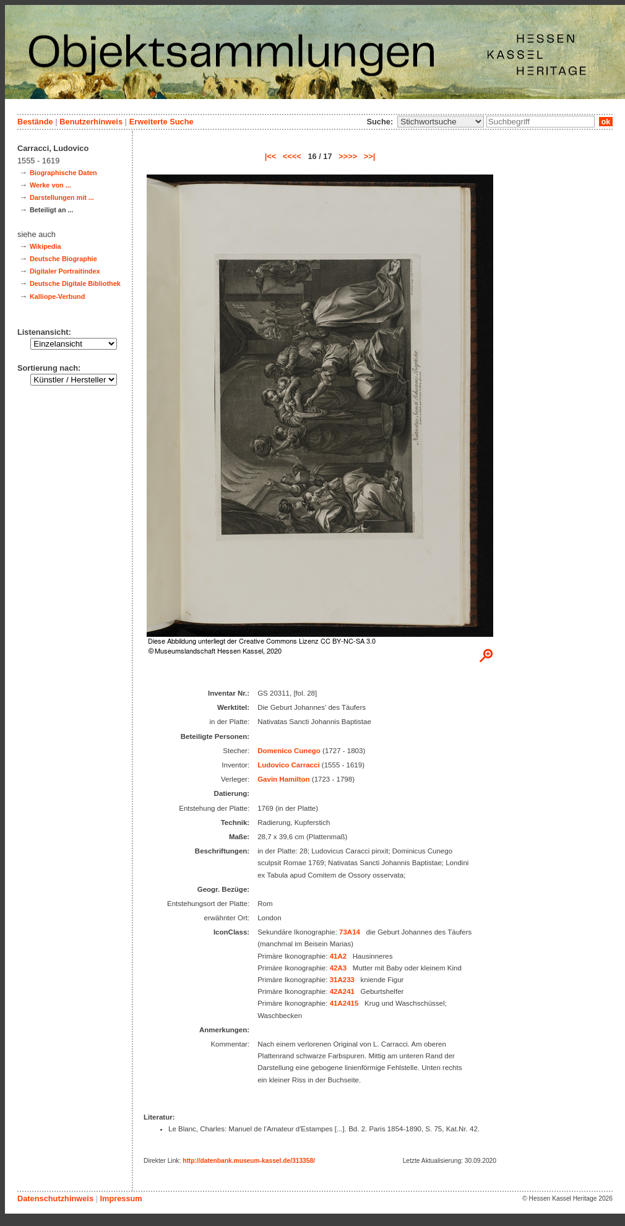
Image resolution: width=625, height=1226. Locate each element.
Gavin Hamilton (283, 779)
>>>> (347, 156)
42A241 (342, 991)
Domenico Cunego (289, 750)
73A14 (349, 932)
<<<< (292, 156)
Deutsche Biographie (63, 258)
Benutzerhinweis (91, 121)
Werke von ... (50, 185)
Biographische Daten (63, 172)
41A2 (338, 956)
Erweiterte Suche (161, 121)
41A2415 (344, 1003)
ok (606, 121)
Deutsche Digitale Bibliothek (75, 283)
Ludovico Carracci (288, 765)
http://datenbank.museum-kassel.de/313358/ (249, 1160)
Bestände (35, 121)
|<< (271, 156)
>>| (370, 156)
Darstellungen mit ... (62, 197)
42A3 (338, 968)
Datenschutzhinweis (55, 1198)
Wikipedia (45, 246)
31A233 (342, 979)
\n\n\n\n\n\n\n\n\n (440, 121)
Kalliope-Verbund (57, 296)
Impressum (121, 1198)
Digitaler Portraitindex (65, 271)
